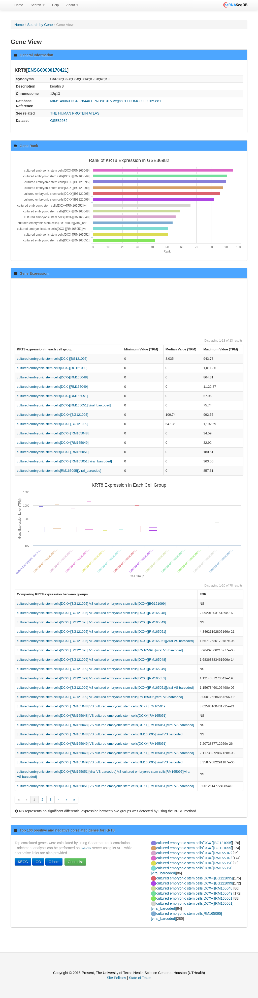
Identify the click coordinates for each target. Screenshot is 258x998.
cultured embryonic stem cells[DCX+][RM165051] (52, 452)
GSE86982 (59, 121)
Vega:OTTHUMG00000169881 (137, 101)
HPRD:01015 (101, 101)
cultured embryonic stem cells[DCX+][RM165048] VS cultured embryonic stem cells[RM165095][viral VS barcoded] (100, 734)
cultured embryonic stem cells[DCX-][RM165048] (52, 377)
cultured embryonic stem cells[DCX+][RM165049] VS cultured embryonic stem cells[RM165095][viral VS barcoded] (100, 762)
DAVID (86, 848)
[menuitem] (19, 5)
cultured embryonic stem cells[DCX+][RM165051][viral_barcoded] (64, 461)
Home (18, 5)
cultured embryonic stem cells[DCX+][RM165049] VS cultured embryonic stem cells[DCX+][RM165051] (91, 743)
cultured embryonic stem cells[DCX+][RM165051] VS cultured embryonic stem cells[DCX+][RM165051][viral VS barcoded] (105, 786)
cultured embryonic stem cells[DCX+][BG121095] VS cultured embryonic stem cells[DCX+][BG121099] (91, 603)
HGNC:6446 (80, 101)
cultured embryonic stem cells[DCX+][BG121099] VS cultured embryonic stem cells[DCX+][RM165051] (91, 678)
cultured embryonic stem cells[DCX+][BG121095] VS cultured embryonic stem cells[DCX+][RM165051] (91, 631)
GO (38, 862)
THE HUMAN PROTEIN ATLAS (75, 113)
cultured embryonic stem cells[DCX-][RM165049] (52, 387)
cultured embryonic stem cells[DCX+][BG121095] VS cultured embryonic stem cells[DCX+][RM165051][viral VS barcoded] (105, 641)
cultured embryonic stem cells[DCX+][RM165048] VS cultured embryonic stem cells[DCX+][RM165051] (91, 715)
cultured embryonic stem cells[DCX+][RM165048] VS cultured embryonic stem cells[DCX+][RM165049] (91, 706)
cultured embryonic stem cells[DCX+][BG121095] (52, 415)
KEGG (23, 862)
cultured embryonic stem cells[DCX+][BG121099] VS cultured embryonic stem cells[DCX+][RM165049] (91, 669)
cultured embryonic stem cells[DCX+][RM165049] (52, 443)
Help (55, 5)
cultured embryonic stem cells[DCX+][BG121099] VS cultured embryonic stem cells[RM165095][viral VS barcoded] (100, 697)
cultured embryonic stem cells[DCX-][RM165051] (52, 396)
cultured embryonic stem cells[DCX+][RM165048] (52, 433)
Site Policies (116, 978)
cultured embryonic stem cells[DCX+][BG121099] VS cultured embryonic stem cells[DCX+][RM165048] (91, 659)
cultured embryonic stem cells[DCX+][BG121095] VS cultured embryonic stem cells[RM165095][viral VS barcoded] (100, 650)
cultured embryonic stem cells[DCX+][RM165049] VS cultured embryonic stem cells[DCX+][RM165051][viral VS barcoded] (105, 753)
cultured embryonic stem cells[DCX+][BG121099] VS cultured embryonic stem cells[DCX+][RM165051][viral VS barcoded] (105, 687)
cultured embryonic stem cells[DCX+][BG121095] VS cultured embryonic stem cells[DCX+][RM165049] (91, 622)
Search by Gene (40, 25)
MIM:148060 (60, 101)
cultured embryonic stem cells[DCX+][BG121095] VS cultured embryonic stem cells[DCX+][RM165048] (91, 613)
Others (54, 862)
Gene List (75, 862)
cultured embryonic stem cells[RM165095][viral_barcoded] (59, 471)
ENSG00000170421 (47, 70)
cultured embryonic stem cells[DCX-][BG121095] (52, 359)
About (72, 5)
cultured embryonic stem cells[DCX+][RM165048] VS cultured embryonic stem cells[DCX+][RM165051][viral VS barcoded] (105, 725)
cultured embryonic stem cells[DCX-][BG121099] (52, 368)
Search (38, 5)
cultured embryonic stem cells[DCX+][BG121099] (52, 424)
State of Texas (140, 978)
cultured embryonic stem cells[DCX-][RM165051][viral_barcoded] (64, 405)
